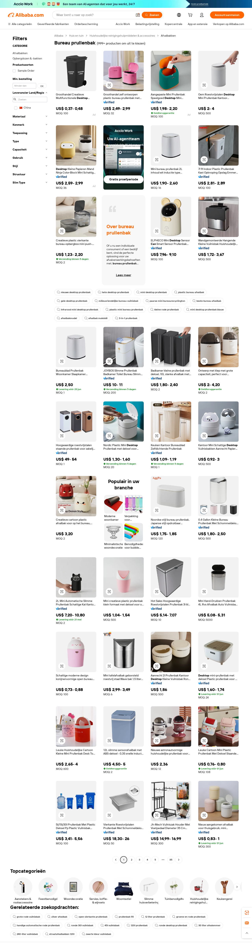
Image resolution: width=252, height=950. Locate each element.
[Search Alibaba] (94, 15)
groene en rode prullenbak (188, 916)
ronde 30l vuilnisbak (80, 925)
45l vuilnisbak (110, 925)
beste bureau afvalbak (207, 301)
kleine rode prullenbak (164, 309)
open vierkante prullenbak (91, 916)
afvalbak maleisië (95, 318)
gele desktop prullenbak (72, 301)
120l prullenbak (137, 925)
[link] (247, 913)
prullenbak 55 (124, 916)
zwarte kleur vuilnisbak (96, 934)
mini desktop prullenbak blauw (205, 309)
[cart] (191, 15)
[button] (137, 15)
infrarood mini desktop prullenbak (77, 309)
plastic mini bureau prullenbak (124, 309)
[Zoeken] (152, 15)
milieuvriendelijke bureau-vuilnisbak (116, 301)
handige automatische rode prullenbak (36, 925)
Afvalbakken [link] (168, 35)
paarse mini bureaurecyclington (165, 301)
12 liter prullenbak (153, 916)
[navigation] (30, 448)
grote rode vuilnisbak (26, 916)
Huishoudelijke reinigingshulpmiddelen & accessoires (122, 35)
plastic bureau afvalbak (189, 292)
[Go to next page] (178, 859)
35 (171, 859)
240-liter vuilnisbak (25, 934)
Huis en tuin (76, 35)
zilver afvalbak (57, 916)
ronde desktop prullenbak (171, 925)
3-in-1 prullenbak (126, 318)
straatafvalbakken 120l (59, 934)
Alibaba (58, 35)
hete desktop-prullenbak (113, 292)
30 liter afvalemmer (207, 925)
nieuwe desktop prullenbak (73, 292)
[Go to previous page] (115, 859)
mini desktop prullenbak (151, 292)
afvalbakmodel (67, 318)
